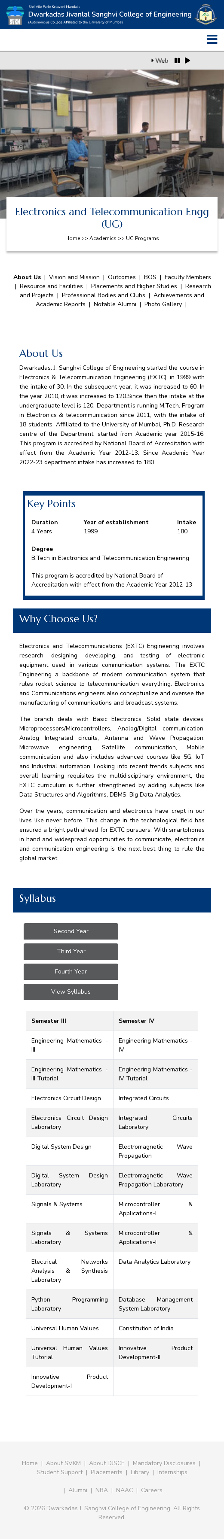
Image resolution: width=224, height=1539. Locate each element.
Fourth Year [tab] (71, 971)
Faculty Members (188, 277)
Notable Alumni (115, 304)
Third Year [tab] (71, 951)
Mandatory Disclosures (164, 1463)
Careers (152, 1490)
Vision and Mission (74, 277)
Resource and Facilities (51, 286)
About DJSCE (107, 1463)
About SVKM (64, 1463)
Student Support (60, 1472)
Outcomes (122, 277)
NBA (101, 1490)
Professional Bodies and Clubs (103, 295)
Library (140, 1472)
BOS (150, 277)
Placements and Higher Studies (134, 286)
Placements (107, 1472)
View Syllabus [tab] (71, 992)
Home (30, 1463)
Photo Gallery (163, 304)
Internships (172, 1472)
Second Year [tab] (71, 931)
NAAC (124, 1490)
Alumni (77, 1490)
